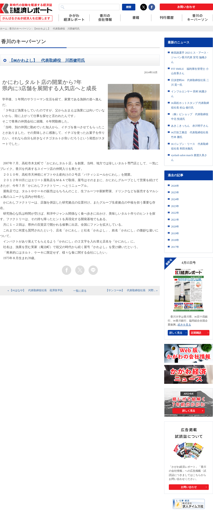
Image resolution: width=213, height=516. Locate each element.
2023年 (175, 206)
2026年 (175, 185)
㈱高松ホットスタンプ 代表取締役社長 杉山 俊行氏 (190, 105)
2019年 (175, 233)
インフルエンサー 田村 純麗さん (189, 94)
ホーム (3, 28)
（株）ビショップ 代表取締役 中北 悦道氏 (189, 116)
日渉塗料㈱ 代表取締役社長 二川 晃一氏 (190, 82)
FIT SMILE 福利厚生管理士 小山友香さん (190, 71)
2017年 (175, 246)
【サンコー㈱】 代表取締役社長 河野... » (132, 290)
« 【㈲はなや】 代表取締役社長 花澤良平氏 (35, 290)
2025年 (175, 192)
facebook (66, 270)
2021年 (175, 219)
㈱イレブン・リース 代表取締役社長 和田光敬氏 (189, 146)
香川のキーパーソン (20, 28)
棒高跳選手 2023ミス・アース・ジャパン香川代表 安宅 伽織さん (190, 57)
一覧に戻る (80, 290)
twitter (80, 270)
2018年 (175, 240)
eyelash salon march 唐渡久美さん (189, 157)
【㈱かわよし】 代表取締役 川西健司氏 (56, 28)
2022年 (175, 212)
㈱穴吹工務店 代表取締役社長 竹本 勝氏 (189, 135)
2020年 (175, 226)
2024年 (175, 199)
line (93, 270)
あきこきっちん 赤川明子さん (189, 125)
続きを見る (184, 324)
